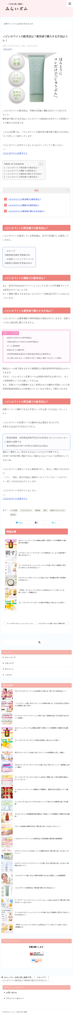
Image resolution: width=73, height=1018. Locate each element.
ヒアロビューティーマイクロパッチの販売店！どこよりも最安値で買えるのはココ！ (42, 554)
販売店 (13, 515)
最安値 (37, 510)
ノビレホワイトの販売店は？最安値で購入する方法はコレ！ (35, 888)
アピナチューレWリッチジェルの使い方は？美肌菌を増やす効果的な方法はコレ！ (42, 579)
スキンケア (7, 49)
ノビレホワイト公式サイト (15, 153)
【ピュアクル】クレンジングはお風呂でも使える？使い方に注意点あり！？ (41, 691)
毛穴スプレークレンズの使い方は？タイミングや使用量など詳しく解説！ (40, 752)
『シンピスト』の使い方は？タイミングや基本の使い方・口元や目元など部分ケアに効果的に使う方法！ (42, 704)
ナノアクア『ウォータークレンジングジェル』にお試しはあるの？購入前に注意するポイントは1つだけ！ (42, 901)
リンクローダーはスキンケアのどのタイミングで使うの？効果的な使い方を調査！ (41, 803)
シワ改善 (14, 510)
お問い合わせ (11, 993)
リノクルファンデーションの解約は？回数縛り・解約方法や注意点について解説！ (41, 791)
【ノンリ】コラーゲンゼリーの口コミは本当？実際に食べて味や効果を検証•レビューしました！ (42, 778)
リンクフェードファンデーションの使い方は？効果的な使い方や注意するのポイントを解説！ (42, 717)
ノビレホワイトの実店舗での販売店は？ (22, 168)
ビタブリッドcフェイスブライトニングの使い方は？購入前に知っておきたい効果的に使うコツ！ (42, 864)
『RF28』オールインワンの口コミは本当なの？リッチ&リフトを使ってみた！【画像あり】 (41, 591)
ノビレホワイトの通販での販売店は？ (21, 171)
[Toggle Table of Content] (40, 164)
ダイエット (9, 669)
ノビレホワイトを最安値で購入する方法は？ (24, 174)
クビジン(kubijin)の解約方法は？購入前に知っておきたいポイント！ (38, 826)
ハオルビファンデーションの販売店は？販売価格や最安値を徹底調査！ (39, 839)
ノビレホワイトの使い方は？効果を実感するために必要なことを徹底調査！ (53, 623)
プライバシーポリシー (15, 998)
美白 (45, 510)
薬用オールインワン (57, 510)
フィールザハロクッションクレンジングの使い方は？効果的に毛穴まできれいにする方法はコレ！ (42, 566)
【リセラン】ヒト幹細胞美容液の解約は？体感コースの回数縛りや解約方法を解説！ (42, 815)
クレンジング (10, 657)
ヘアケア (8, 675)
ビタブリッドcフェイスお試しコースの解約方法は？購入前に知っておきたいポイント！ (42, 852)
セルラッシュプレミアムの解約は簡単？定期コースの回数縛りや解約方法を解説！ (42, 542)
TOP (17, 977)
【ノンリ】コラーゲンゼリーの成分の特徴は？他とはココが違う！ (42, 602)
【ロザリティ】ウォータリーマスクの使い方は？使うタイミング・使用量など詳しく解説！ (42, 766)
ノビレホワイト (26, 510)
